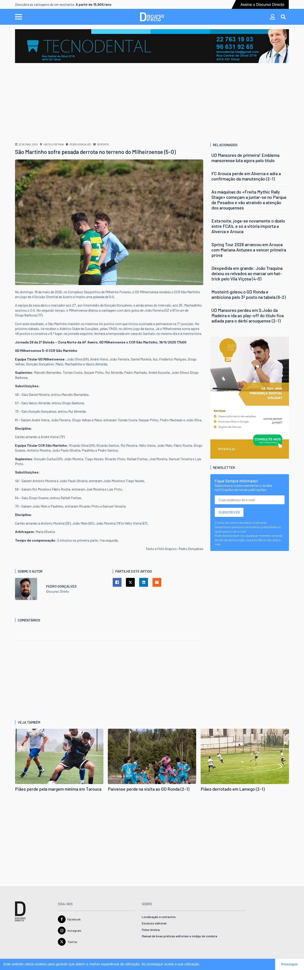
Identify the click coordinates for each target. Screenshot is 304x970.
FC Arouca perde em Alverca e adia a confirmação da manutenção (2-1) (246, 176)
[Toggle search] (283, 17)
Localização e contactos (159, 917)
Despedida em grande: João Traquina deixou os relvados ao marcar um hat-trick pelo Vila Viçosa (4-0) (247, 273)
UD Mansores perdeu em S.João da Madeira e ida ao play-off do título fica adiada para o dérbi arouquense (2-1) (247, 315)
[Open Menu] (18, 16)
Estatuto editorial (154, 923)
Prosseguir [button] (289, 964)
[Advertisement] (152, 96)
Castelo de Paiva (54, 144)
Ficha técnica (151, 930)
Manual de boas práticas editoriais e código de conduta (179, 936)
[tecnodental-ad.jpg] (152, 46)
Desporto (103, 144)
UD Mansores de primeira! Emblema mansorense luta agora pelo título (245, 157)
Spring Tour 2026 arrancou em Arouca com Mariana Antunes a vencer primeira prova (248, 250)
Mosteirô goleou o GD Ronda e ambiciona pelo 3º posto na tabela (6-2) (248, 294)
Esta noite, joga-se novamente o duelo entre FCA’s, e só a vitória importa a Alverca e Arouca (248, 226)
